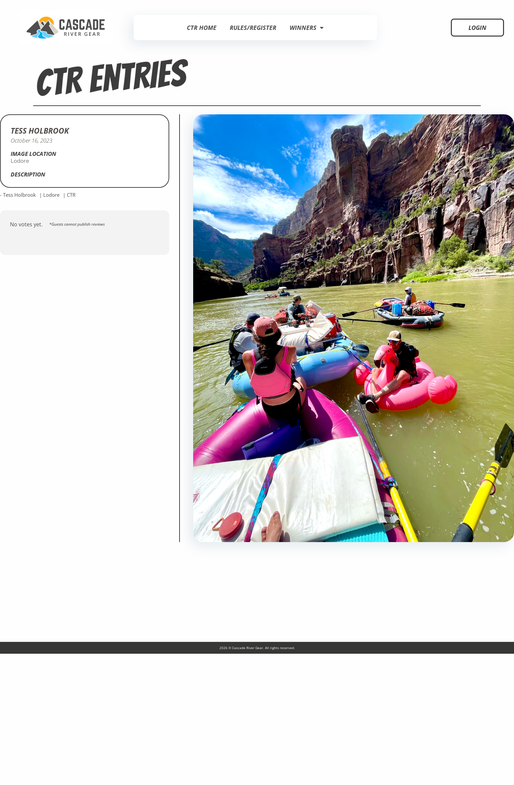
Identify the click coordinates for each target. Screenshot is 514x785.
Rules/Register (253, 28)
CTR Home (201, 28)
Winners (306, 27)
